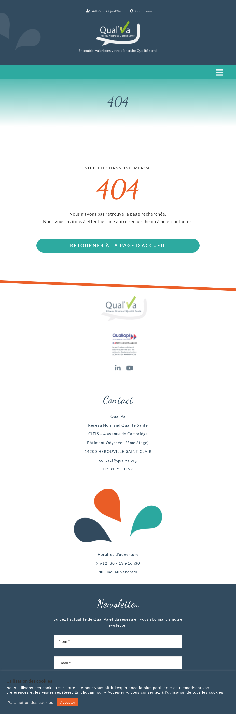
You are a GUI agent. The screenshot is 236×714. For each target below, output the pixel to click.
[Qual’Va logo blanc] (118, 22)
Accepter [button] (67, 702)
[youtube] (129, 366)
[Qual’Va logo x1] (124, 296)
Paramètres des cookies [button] (30, 703)
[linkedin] (118, 366)
